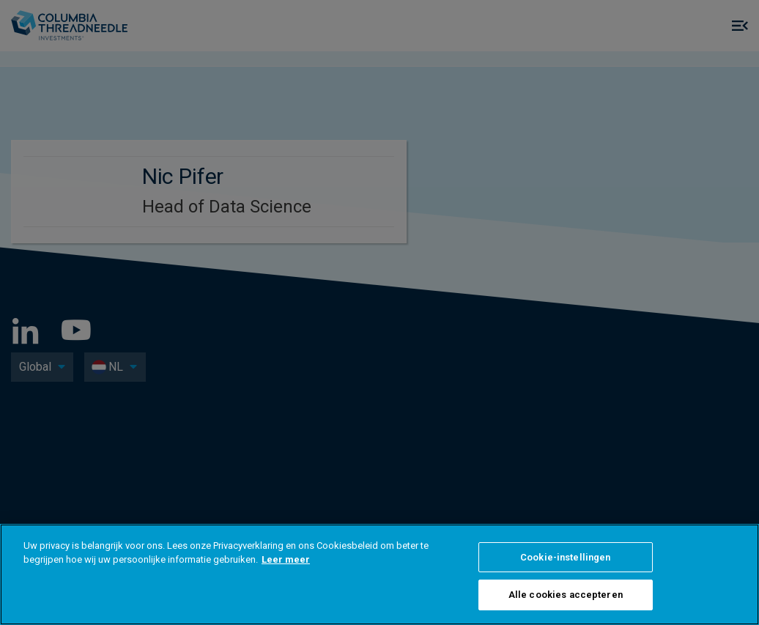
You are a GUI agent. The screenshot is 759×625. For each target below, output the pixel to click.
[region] (379, 574)
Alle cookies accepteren (565, 594)
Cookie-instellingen (565, 557)
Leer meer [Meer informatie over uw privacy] (286, 559)
